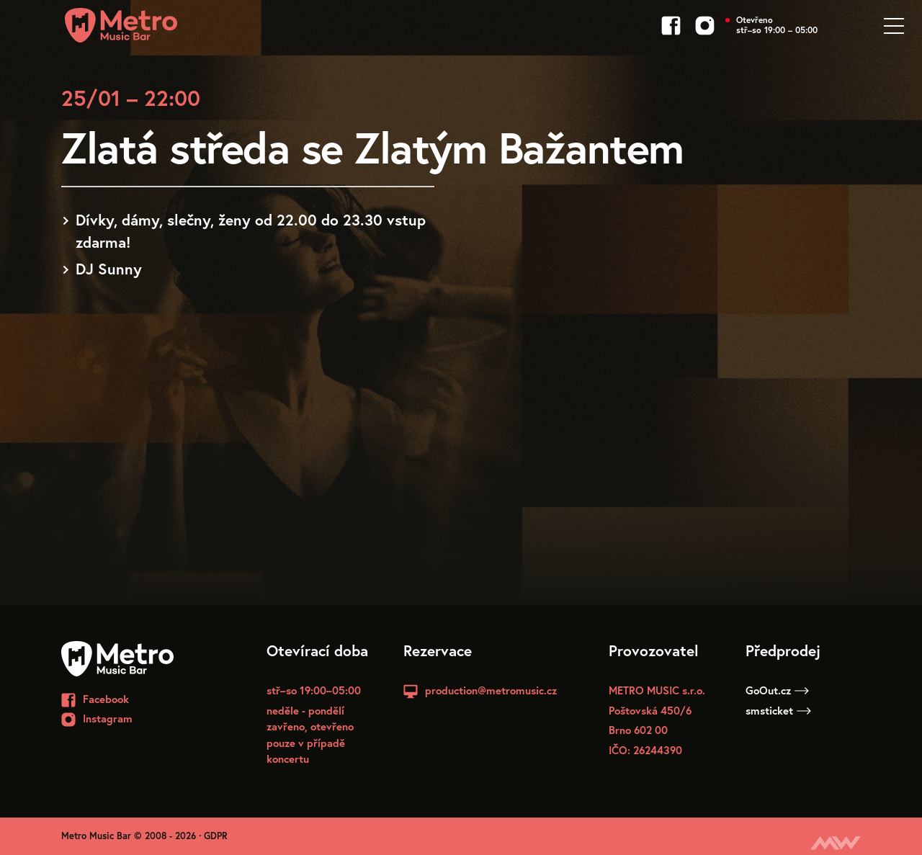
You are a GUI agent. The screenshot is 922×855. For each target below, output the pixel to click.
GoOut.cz (777, 690)
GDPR (216, 836)
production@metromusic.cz (491, 690)
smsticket (778, 710)
